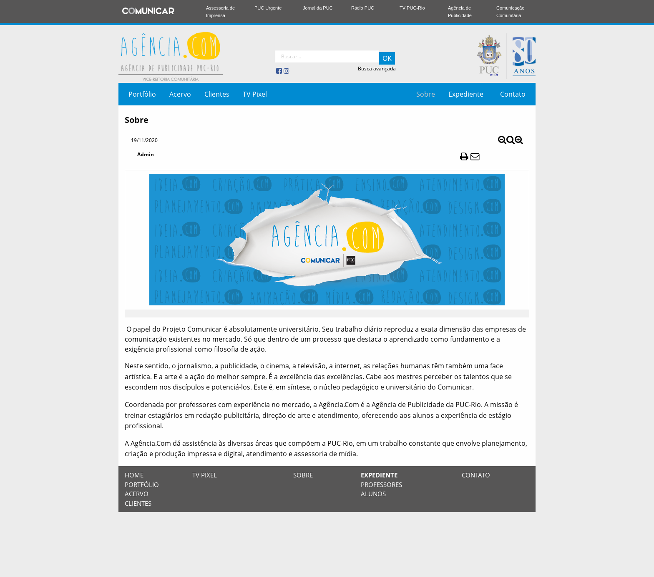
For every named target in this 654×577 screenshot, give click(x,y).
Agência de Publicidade (460, 11)
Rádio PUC (362, 7)
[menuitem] (142, 94)
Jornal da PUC (318, 7)
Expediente (465, 94)
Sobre (425, 94)
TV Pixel (255, 94)
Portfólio (142, 94)
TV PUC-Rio (412, 7)
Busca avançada (377, 68)
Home (134, 475)
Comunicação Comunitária (510, 11)
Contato (513, 94)
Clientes (216, 94)
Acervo (180, 94)
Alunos (373, 494)
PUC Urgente (268, 7)
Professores (381, 484)
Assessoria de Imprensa (220, 11)
